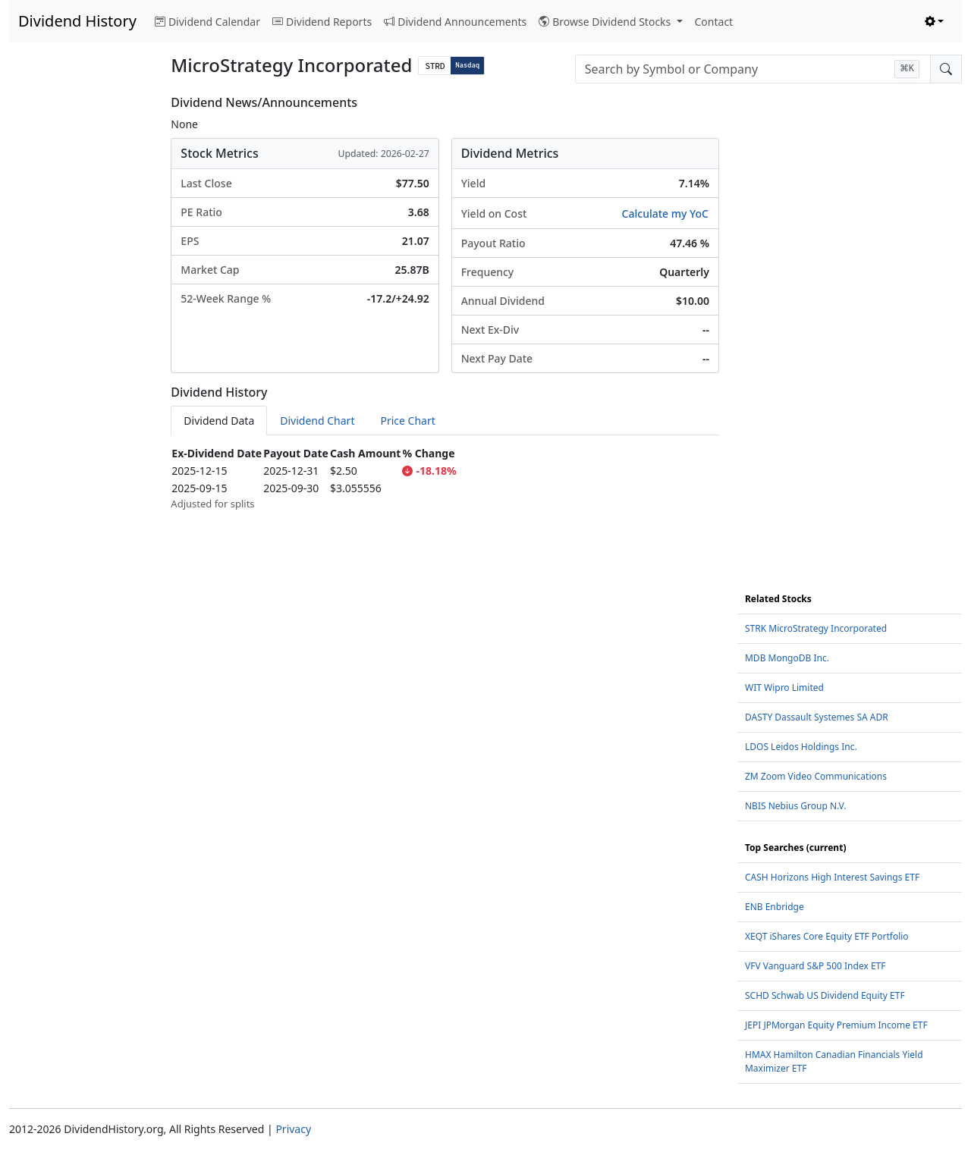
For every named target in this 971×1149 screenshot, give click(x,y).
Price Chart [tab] (407, 420)
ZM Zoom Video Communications (816, 776)
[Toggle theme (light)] (935, 22)
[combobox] (753, 69)
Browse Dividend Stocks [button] (606, 21)
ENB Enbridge (774, 906)
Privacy (293, 1129)
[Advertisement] (80, 323)
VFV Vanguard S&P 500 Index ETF (815, 965)
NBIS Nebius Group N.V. (795, 805)
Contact (714, 21)
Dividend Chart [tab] (317, 420)
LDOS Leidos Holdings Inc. (801, 746)
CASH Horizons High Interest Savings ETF (832, 877)
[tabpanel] (445, 478)
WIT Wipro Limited (784, 687)
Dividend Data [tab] (219, 420)
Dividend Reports (322, 21)
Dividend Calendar (207, 21)
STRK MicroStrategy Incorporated (816, 628)
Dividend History (77, 21)
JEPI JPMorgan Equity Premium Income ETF (836, 1025)
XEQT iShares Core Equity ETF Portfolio (827, 936)
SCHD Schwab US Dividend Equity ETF (825, 995)
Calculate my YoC (665, 213)
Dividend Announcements (455, 21)
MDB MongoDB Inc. (787, 657)
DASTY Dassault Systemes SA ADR (816, 717)
